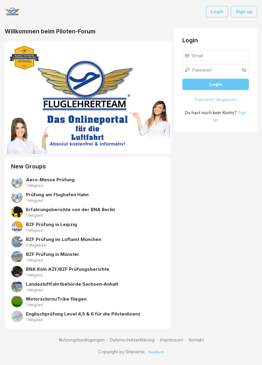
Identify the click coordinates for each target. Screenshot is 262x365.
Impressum (171, 340)
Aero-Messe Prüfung (50, 179)
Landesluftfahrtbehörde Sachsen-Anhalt (72, 284)
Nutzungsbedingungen (81, 340)
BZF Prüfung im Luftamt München (63, 239)
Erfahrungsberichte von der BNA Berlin (70, 209)
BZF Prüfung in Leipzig (51, 224)
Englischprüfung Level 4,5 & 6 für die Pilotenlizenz (83, 314)
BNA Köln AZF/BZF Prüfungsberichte (67, 269)
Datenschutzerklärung (132, 340)
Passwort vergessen (216, 99)
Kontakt (196, 340)
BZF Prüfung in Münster (52, 254)
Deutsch (156, 352)
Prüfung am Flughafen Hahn (57, 194)
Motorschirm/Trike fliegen (56, 299)
